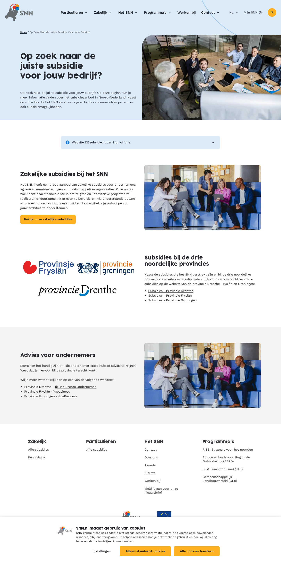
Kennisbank (36, 457)
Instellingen (101, 551)
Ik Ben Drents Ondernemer (75, 387)
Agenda (150, 465)
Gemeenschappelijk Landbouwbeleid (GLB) (220, 479)
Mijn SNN (253, 12)
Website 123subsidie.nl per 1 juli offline (140, 142)
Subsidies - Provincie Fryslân (170, 295)
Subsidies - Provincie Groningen (172, 300)
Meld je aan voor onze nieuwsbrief (161, 490)
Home (23, 32)
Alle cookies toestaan (196, 551)
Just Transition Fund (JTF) (223, 469)
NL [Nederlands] (234, 12)
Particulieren (74, 12)
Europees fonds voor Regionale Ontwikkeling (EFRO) (226, 459)
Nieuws (149, 473)
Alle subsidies (38, 449)
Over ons (151, 457)
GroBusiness (67, 396)
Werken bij (186, 12)
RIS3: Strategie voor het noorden (228, 449)
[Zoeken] (272, 12)
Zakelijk (103, 12)
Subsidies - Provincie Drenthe (170, 291)
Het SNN (128, 12)
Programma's (158, 12)
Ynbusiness (61, 391)
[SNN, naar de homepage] (19, 12)
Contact (210, 12)
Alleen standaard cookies (145, 551)
